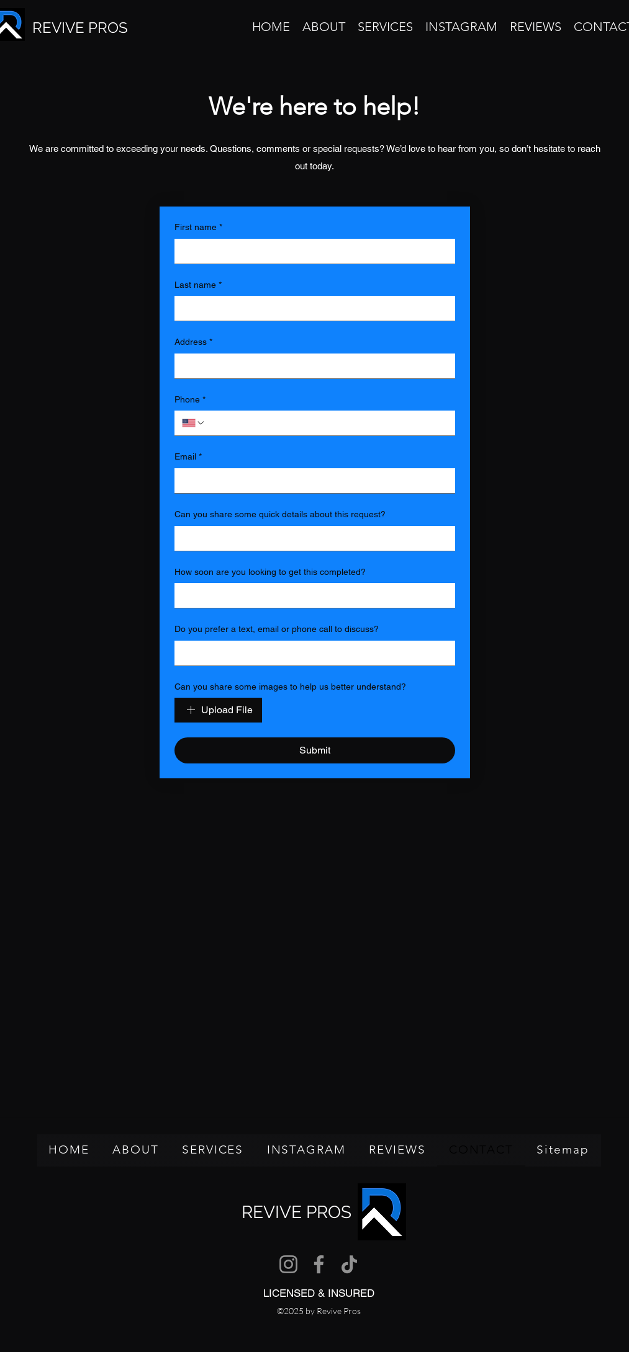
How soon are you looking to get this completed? (270, 572)
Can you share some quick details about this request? (280, 514)
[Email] (311, 480)
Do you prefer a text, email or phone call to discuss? (276, 629)
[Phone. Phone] (327, 423)
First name (198, 227)
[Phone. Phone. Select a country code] (194, 423)
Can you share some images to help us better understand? (290, 687)
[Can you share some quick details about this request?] (311, 538)
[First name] (311, 251)
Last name (198, 285)
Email (188, 457)
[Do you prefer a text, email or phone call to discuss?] (311, 653)
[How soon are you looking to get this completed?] (311, 595)
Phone (190, 400)
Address (193, 342)
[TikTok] (349, 1264)
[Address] (311, 366)
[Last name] (311, 308)
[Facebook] (319, 1264)
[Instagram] (288, 1264)
